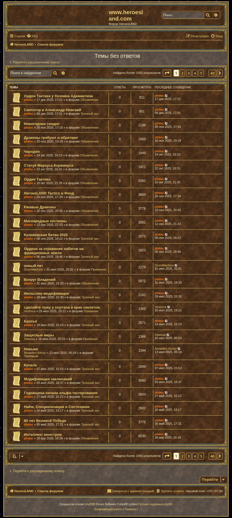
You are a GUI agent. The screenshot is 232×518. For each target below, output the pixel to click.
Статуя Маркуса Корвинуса (48, 165)
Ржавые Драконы (40, 207)
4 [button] (195, 73)
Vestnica (30, 311)
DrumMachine (33, 269)
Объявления (89, 99)
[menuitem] (32, 36)
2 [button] (182, 73)
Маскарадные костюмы (45, 221)
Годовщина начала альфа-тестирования (61, 393)
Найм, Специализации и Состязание (57, 407)
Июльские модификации (46, 293)
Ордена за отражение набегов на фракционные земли (53, 251)
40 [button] (212, 73)
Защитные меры (39, 335)
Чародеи (32, 151)
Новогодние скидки (41, 124)
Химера (29, 339)
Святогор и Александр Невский (52, 110)
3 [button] (189, 73)
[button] (167, 73)
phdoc (28, 99)
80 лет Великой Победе (45, 421)
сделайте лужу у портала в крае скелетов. (62, 307)
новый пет (33, 266)
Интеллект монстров (43, 434)
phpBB (89, 504)
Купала (30, 365)
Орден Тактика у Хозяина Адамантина (58, 96)
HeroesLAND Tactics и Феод (49, 193)
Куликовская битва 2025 (46, 235)
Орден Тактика (37, 179)
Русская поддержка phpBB (155, 504)
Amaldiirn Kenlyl (35, 352)
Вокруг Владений (40, 279)
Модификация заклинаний (48, 379)
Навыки (31, 349)
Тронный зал (89, 113)
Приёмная (98, 269)
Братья (30, 321)
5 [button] (201, 73)
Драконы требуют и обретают (51, 138)
